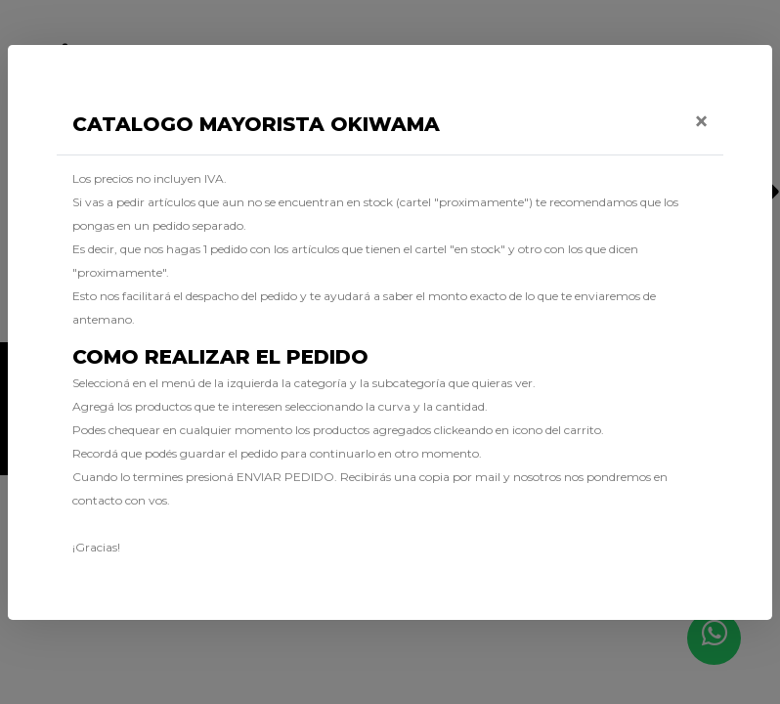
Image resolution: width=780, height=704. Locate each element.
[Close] (701, 121)
